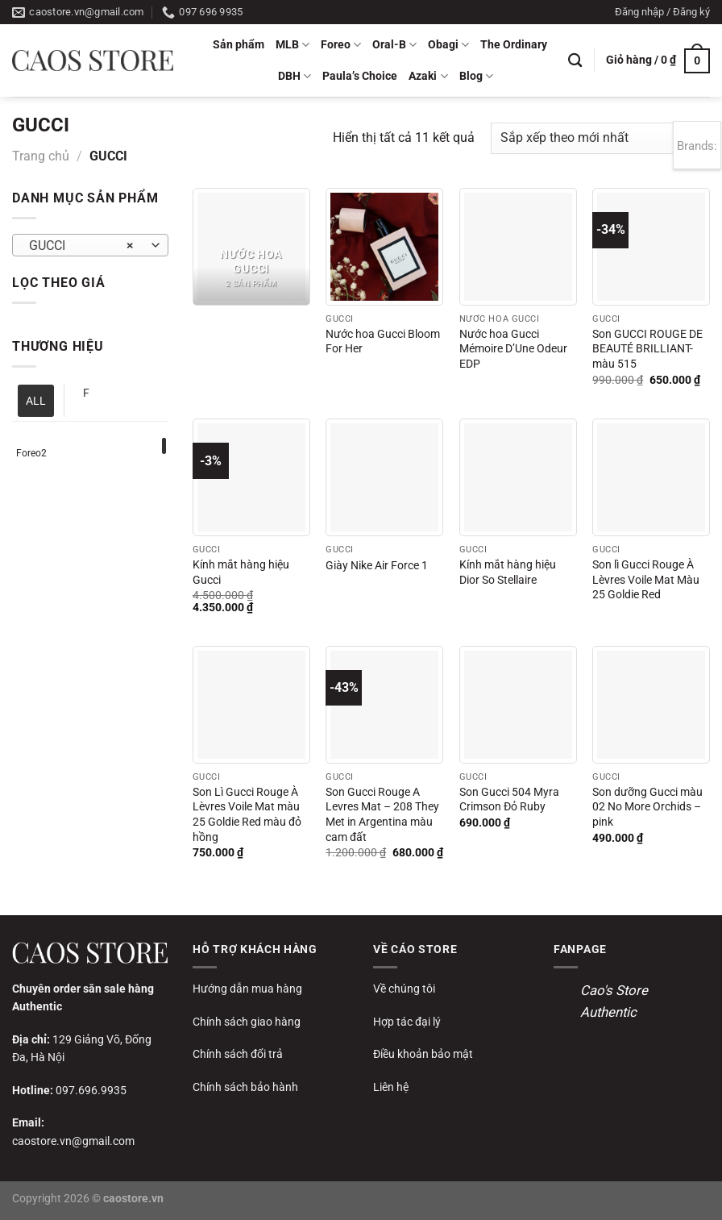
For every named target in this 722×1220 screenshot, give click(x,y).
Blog (476, 76)
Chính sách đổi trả (238, 1053)
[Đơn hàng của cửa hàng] (600, 138)
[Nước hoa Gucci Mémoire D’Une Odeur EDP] (518, 247)
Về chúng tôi (404, 988)
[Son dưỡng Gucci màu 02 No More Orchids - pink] (651, 705)
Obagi (448, 44)
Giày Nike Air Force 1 (377, 566)
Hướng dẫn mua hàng (247, 988)
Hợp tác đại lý (407, 1021)
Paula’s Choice (359, 76)
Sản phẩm (238, 45)
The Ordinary (513, 45)
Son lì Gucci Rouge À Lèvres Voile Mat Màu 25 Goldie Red (645, 580)
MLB (292, 44)
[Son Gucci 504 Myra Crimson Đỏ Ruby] (518, 705)
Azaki (428, 76)
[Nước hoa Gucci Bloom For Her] (384, 247)
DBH (294, 76)
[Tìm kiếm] (575, 60)
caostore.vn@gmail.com (73, 1141)
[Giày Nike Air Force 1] (384, 477)
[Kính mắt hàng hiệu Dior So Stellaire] (518, 477)
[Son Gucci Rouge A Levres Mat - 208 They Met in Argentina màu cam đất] (384, 705)
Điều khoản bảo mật (423, 1053)
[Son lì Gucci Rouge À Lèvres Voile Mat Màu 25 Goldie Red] (651, 477)
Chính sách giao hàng (247, 1021)
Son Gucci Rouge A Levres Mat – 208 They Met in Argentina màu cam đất (382, 814)
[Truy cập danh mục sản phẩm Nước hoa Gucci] (251, 247)
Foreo (341, 44)
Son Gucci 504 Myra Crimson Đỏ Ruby (509, 799)
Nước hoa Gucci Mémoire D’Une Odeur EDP (513, 349)
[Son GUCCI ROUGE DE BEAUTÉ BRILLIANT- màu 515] (651, 247)
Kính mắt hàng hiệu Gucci (241, 572)
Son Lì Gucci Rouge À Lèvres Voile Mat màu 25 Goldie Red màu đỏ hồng (247, 814)
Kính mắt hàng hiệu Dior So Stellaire (507, 572)
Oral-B (394, 44)
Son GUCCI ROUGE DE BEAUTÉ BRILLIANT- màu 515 (647, 349)
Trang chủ (40, 156)
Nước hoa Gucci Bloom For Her (383, 341)
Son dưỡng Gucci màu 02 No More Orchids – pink (647, 807)
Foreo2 (31, 453)
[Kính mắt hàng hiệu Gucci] (251, 477)
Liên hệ (391, 1087)
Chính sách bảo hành (245, 1087)
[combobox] (90, 245)
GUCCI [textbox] (82, 246)
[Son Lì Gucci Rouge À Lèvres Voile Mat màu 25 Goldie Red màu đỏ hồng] (251, 705)
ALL (36, 400)
